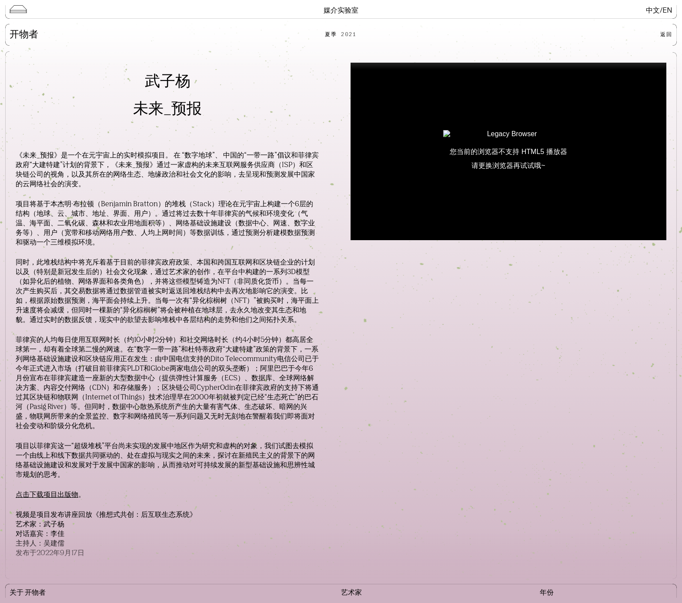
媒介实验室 (341, 10)
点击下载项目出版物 (47, 495)
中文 (653, 10)
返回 (666, 34)
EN (667, 10)
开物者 (24, 35)
